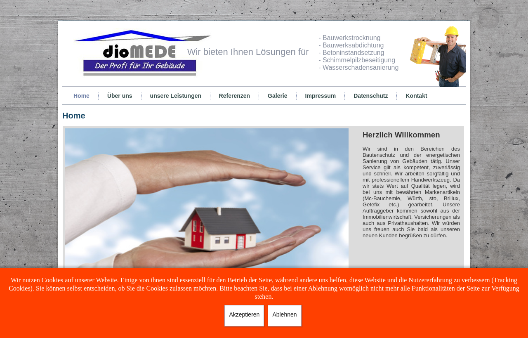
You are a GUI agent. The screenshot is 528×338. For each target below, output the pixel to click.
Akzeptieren (244, 314)
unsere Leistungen (175, 95)
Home (81, 95)
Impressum (320, 95)
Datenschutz (371, 95)
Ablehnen (284, 314)
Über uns (119, 95)
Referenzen (234, 95)
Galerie (277, 95)
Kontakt (416, 95)
